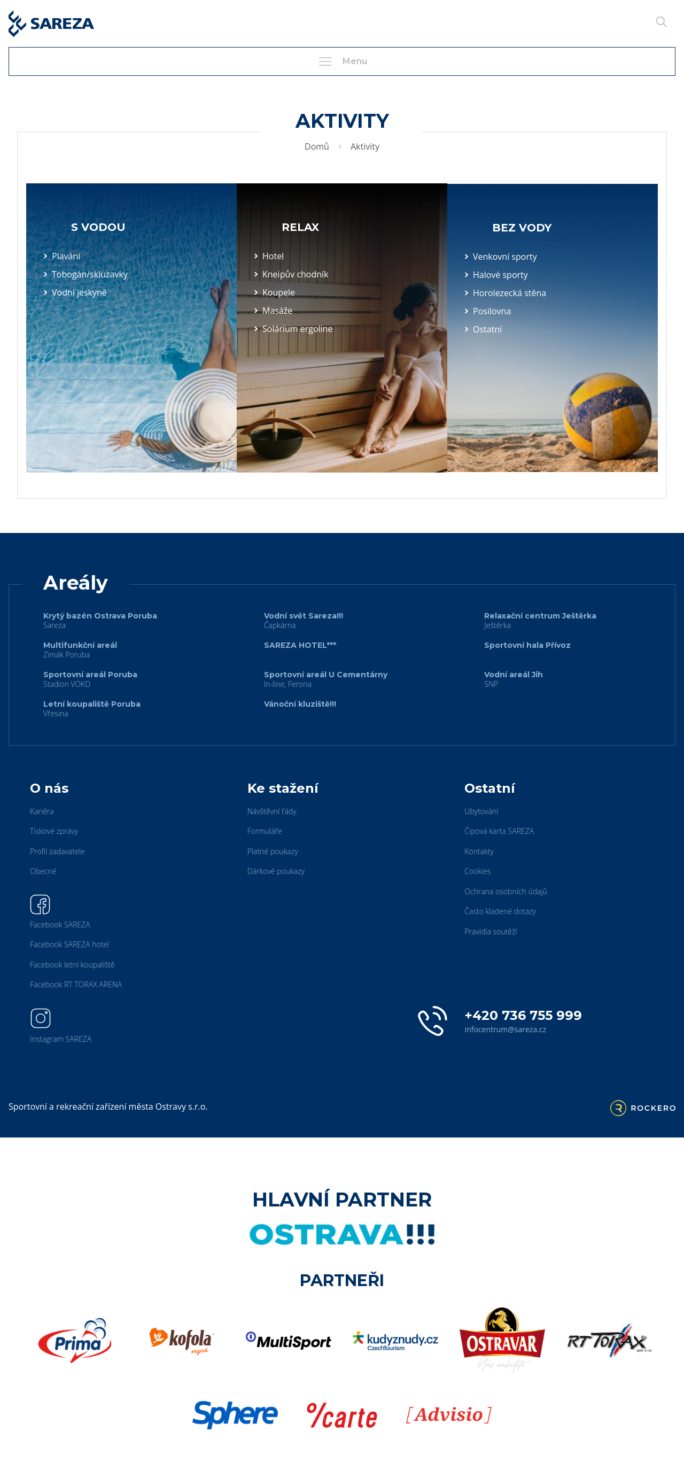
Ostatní (487, 329)
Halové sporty (500, 275)
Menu (342, 61)
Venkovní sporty (505, 256)
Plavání (66, 256)
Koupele (278, 292)
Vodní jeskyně (79, 292)
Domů (317, 146)
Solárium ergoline (297, 329)
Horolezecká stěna (509, 293)
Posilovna (492, 311)
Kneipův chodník (295, 274)
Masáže (277, 310)
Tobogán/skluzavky (90, 274)
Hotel (273, 256)
